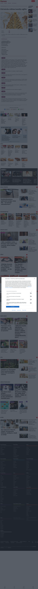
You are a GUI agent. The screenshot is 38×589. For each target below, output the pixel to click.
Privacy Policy (24, 310)
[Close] (35, 279)
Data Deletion (14, 310)
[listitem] (19, 291)
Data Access (19, 310)
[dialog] (19, 294)
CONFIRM (12, 306)
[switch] (30, 293)
